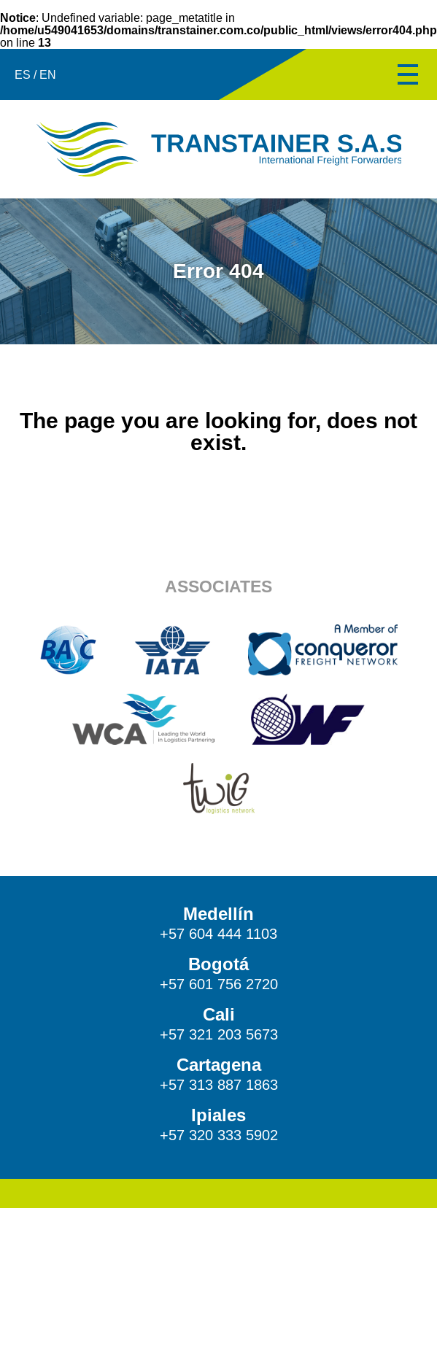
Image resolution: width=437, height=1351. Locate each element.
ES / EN (35, 74)
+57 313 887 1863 (219, 1084)
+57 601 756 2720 (219, 984)
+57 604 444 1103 (218, 933)
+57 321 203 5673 (219, 1034)
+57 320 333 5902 (219, 1135)
